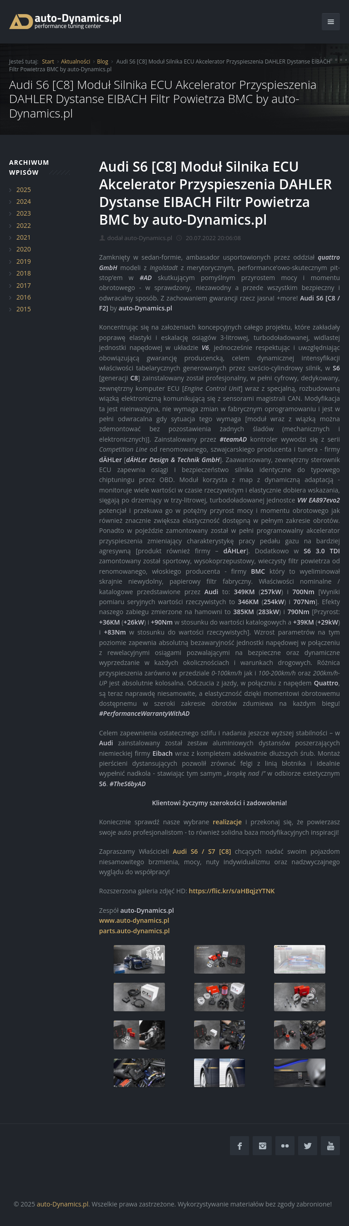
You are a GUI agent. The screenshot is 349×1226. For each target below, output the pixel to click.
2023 (23, 213)
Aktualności (75, 61)
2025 (23, 189)
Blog (102, 61)
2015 (23, 309)
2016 (23, 297)
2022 (23, 225)
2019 (23, 261)
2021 (23, 237)
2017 (23, 285)
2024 (23, 201)
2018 (23, 273)
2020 (23, 249)
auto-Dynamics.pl (62, 1204)
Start (48, 61)
